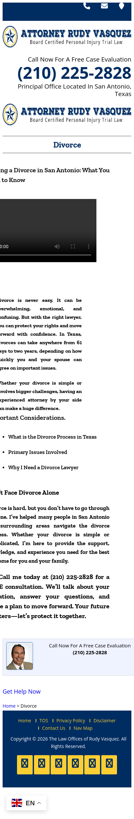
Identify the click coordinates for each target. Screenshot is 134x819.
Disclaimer (104, 720)
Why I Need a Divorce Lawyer (43, 467)
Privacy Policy (71, 720)
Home (24, 720)
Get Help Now (22, 691)
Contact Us (53, 728)
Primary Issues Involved (37, 452)
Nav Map (83, 728)
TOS (44, 720)
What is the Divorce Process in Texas (52, 436)
